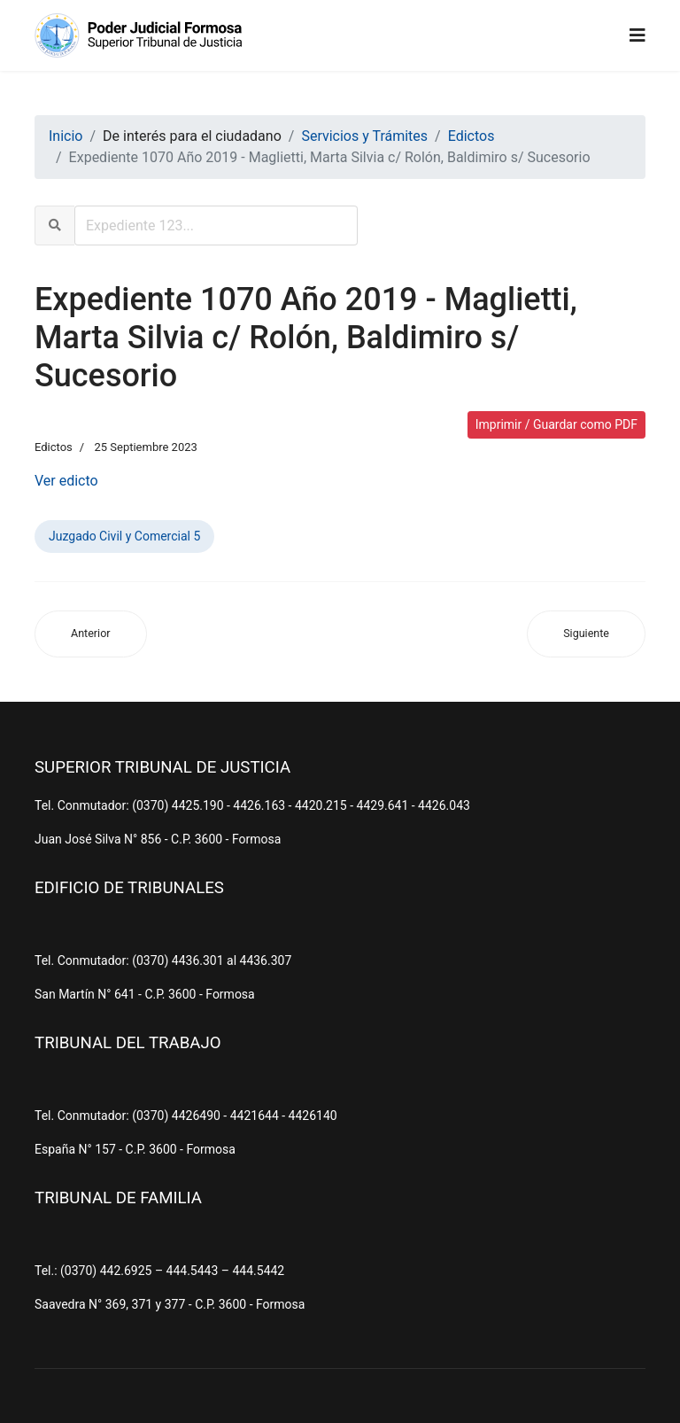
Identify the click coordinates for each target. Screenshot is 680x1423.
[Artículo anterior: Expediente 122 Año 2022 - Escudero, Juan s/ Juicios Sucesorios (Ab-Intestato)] (91, 633)
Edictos (54, 447)
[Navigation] (637, 35)
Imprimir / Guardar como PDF (556, 424)
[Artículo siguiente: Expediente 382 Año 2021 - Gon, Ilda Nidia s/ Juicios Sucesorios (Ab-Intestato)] (586, 633)
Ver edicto (66, 480)
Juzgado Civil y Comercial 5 (124, 536)
